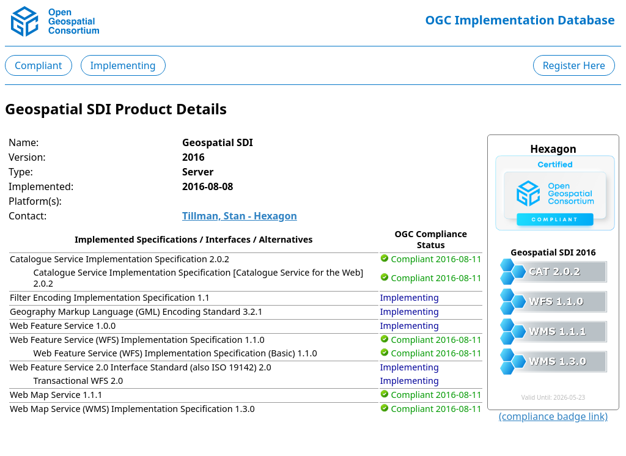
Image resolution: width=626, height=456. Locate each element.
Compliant (38, 65)
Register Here (574, 65)
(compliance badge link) (553, 416)
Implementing (123, 65)
